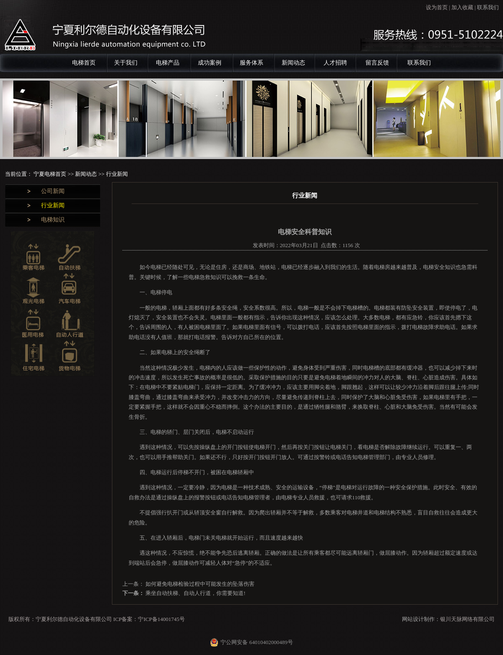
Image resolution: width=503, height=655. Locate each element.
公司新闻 (53, 191)
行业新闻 (53, 205)
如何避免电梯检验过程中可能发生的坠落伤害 (199, 584)
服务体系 (251, 63)
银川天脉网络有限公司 (467, 619)
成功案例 (209, 63)
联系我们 (488, 7)
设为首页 (437, 7)
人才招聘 (335, 63)
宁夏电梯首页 (50, 174)
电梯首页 (84, 63)
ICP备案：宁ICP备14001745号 (148, 619)
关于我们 (125, 63)
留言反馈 (377, 63)
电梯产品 (167, 63)
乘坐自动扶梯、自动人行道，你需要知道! (195, 593)
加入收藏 (462, 7)
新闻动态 (293, 63)
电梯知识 (53, 220)
